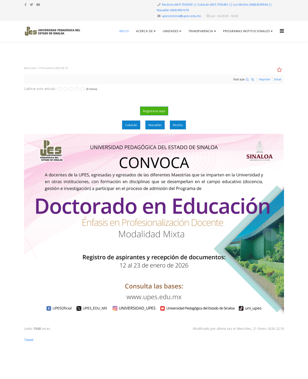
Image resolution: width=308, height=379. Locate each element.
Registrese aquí (154, 111)
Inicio (124, 31)
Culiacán (131, 125)
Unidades (171, 31)
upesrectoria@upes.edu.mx (181, 16)
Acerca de (144, 31)
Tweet (29, 340)
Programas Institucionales (246, 31)
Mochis (178, 125)
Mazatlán (155, 125)
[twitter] (31, 4)
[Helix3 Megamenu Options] (282, 31)
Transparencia (201, 31)
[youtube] (38, 4)
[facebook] (25, 4)
